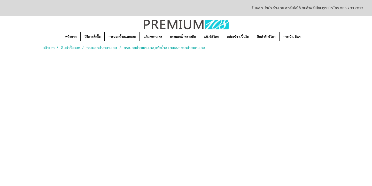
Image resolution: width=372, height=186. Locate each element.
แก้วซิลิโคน (211, 36)
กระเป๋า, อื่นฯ (291, 36)
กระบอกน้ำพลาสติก (183, 36)
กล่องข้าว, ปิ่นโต (238, 36)
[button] (309, 37)
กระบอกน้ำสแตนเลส (122, 36)
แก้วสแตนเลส (153, 36)
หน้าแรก (70, 36)
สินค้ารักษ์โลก (266, 36)
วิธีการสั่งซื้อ (92, 36)
